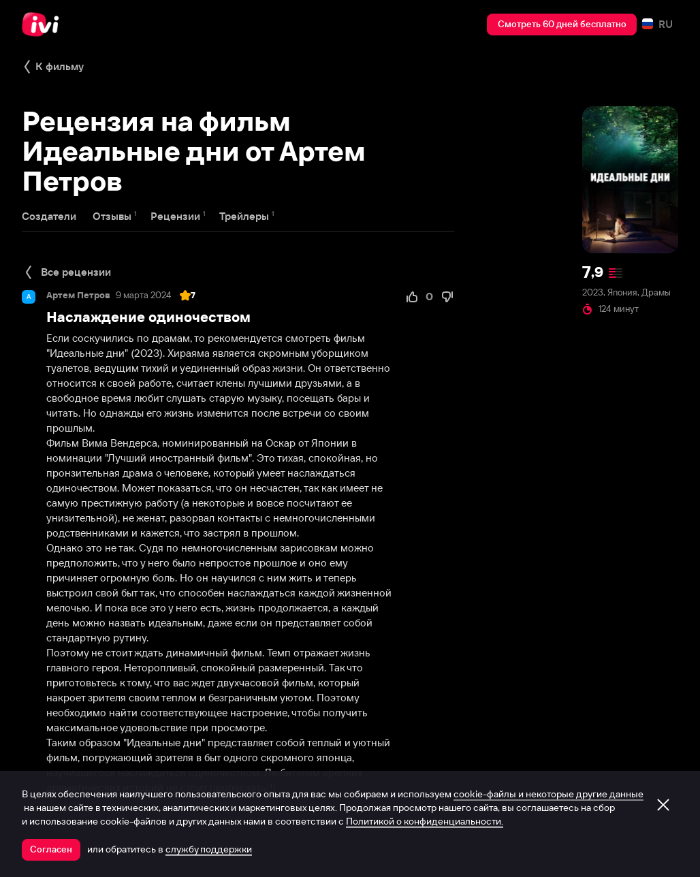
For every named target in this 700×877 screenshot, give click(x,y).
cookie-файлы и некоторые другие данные (548, 793)
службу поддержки (208, 849)
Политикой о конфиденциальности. (424, 821)
